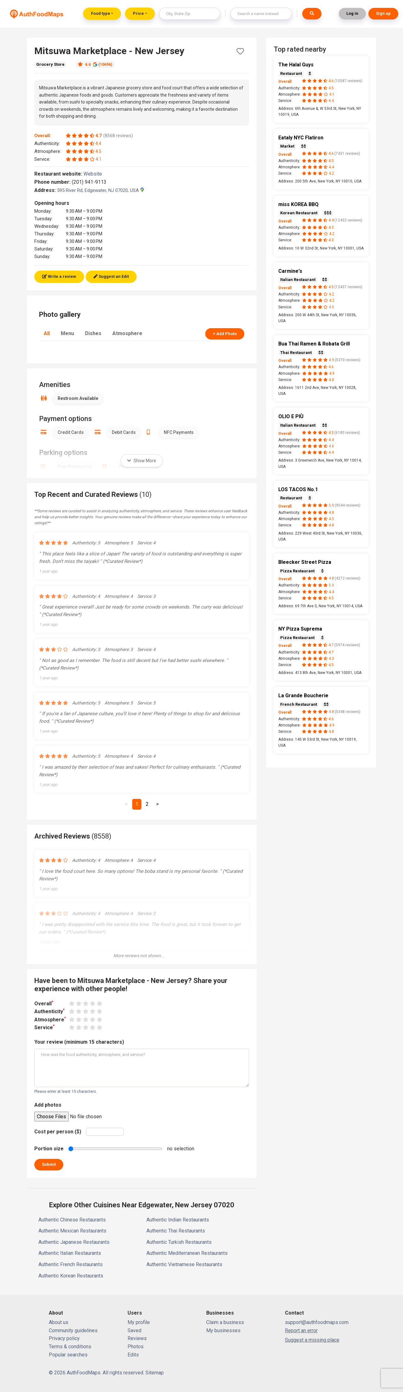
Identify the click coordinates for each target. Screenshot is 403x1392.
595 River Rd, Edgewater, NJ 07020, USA (100, 190)
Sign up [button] (383, 13)
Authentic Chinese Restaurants (72, 1220)
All (47, 333)
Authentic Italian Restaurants (69, 1253)
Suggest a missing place (312, 1340)
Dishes (93, 333)
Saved (134, 1330)
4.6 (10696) (95, 64)
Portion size (49, 1149)
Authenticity (49, 1011)
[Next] (157, 804)
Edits (133, 1355)
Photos (136, 1347)
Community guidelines (73, 1330)
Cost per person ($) (57, 1132)
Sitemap (154, 1373)
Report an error (301, 1330)
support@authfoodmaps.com (317, 1322)
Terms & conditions (70, 1347)
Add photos (47, 1105)
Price (138, 13)
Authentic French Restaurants (70, 1264)
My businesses (223, 1330)
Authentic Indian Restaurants (177, 1220)
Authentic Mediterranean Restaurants (187, 1253)
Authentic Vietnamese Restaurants (184, 1264)
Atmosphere (127, 333)
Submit (49, 1164)
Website (95, 174)
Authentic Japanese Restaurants (74, 1242)
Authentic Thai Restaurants (175, 1231)
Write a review (59, 276)
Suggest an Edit (111, 276)
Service (44, 1027)
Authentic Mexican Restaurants (72, 1231)
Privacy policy (64, 1338)
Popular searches (68, 1355)
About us (58, 1322)
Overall (43, 1003)
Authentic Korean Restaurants (70, 1276)
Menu (67, 333)
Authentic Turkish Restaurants (179, 1242)
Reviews (137, 1338)
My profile (139, 1322)
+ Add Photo (225, 333)
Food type (100, 13)
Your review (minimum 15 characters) (79, 1042)
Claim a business (225, 1322)
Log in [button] (352, 13)
